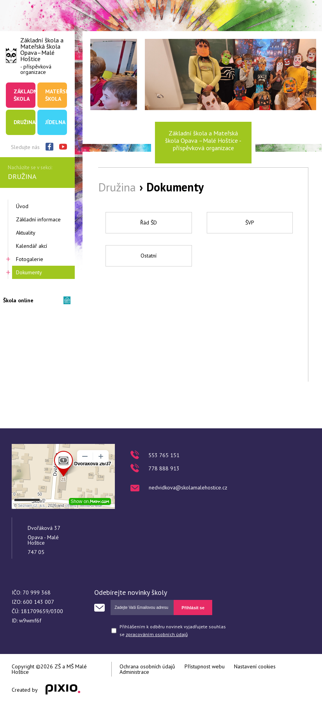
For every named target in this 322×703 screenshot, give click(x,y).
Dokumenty (29, 272)
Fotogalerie (29, 259)
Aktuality (25, 232)
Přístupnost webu (205, 666)
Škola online (18, 300)
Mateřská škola (56, 95)
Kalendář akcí (31, 245)
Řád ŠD (148, 222)
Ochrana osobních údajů (147, 666)
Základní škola (24, 95)
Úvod (22, 206)
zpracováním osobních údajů (157, 634)
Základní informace (38, 219)
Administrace (134, 671)
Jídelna (55, 122)
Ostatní (149, 255)
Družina (24, 122)
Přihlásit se (192, 607)
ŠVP (249, 222)
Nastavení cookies (255, 666)
